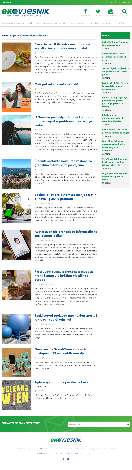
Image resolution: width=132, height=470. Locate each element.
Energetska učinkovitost (54, 23)
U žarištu (120, 23)
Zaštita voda (33, 23)
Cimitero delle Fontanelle (21, 2)
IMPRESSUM (42, 454)
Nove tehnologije (77, 23)
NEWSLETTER (111, 12)
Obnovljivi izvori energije (100, 23)
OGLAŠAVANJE (116, 2)
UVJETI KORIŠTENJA (73, 454)
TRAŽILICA (124, 12)
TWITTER (98, 12)
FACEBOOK (85, 12)
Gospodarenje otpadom (13, 23)
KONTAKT (126, 2)
